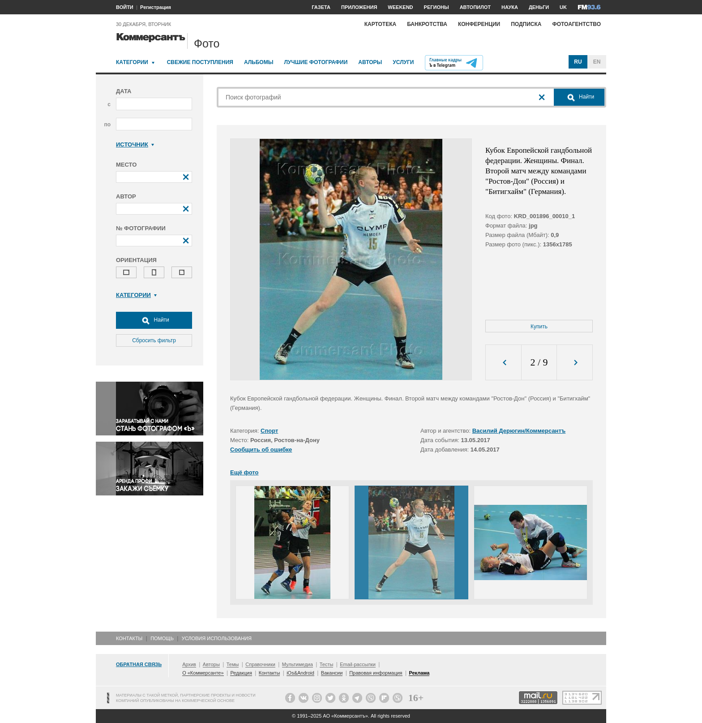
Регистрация (155, 7)
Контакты (129, 638)
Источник (135, 144)
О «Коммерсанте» (202, 673)
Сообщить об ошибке (261, 449)
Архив (189, 664)
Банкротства (427, 24)
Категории (132, 62)
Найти (154, 320)
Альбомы (259, 62)
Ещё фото (244, 472)
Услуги (403, 62)
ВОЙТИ (124, 7)
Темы (233, 664)
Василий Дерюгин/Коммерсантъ (519, 430)
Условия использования (217, 638)
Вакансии (332, 673)
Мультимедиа (297, 664)
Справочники (260, 664)
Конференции (479, 24)
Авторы (370, 62)
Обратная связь (139, 664)
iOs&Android (300, 673)
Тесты (327, 664)
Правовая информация (375, 673)
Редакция (241, 673)
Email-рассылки (358, 664)
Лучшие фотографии (315, 62)
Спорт (269, 430)
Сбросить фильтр (154, 340)
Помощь (162, 638)
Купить (539, 326)
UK (563, 7)
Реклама (419, 673)
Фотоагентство (576, 24)
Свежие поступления (200, 62)
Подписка (526, 24)
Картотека (380, 24)
